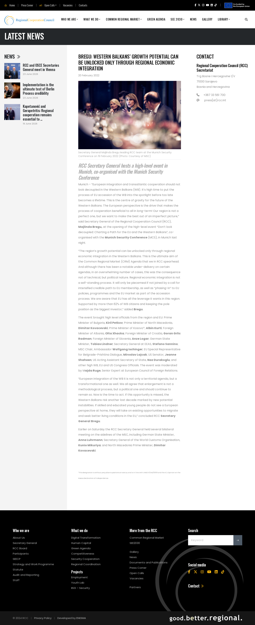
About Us (19, 538)
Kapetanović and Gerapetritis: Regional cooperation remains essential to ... (38, 113)
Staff (16, 580)
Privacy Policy (43, 618)
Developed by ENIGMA (71, 618)
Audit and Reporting (26, 575)
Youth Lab (77, 582)
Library (223, 19)
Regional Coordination (86, 564)
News (193, 19)
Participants (21, 553)
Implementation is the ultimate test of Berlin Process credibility (38, 89)
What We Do (90, 19)
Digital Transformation (86, 538)
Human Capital (81, 543)
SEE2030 (135, 543)
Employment (79, 577)
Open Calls (47, 5)
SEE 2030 (176, 19)
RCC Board (20, 548)
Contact (196, 585)
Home (9, 5)
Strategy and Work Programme (33, 564)
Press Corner (27, 5)
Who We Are (68, 19)
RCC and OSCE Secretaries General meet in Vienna (41, 67)
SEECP (17, 559)
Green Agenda (156, 19)
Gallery (207, 19)
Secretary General (25, 543)
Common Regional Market (123, 19)
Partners (135, 587)
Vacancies (67, 5)
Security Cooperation (85, 559)
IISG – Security (80, 588)
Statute (18, 569)
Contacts (83, 5)
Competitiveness (82, 553)
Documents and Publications (149, 562)
